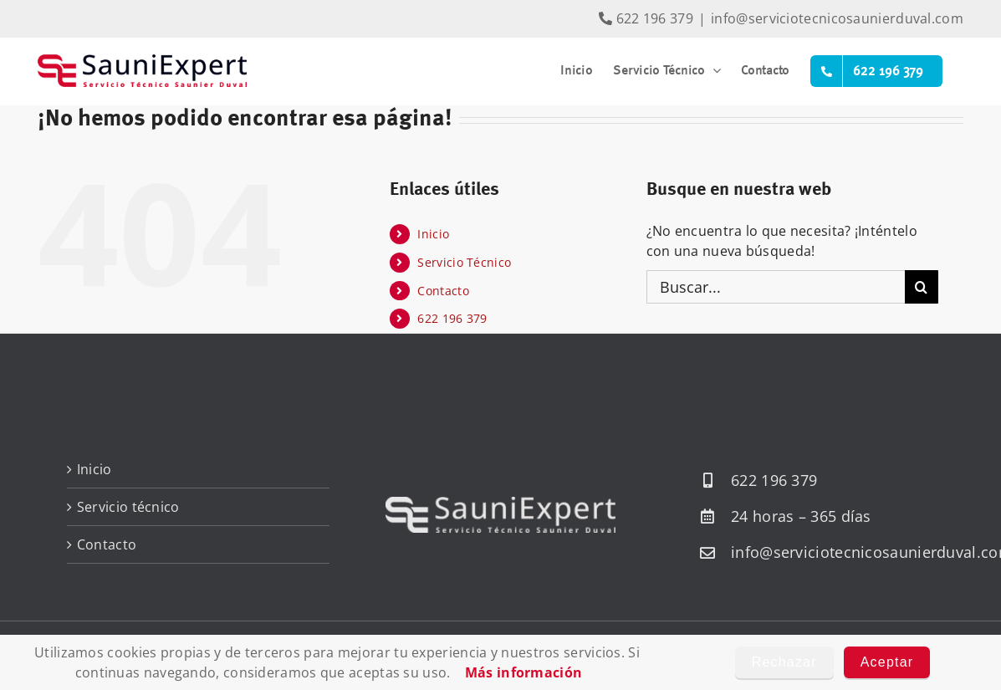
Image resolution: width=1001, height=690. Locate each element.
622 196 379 (646, 18)
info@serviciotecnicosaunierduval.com (837, 18)
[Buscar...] (775, 287)
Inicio (433, 234)
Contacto (442, 291)
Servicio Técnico (464, 262)
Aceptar (887, 662)
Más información (524, 672)
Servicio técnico (128, 507)
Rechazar (784, 662)
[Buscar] (921, 287)
